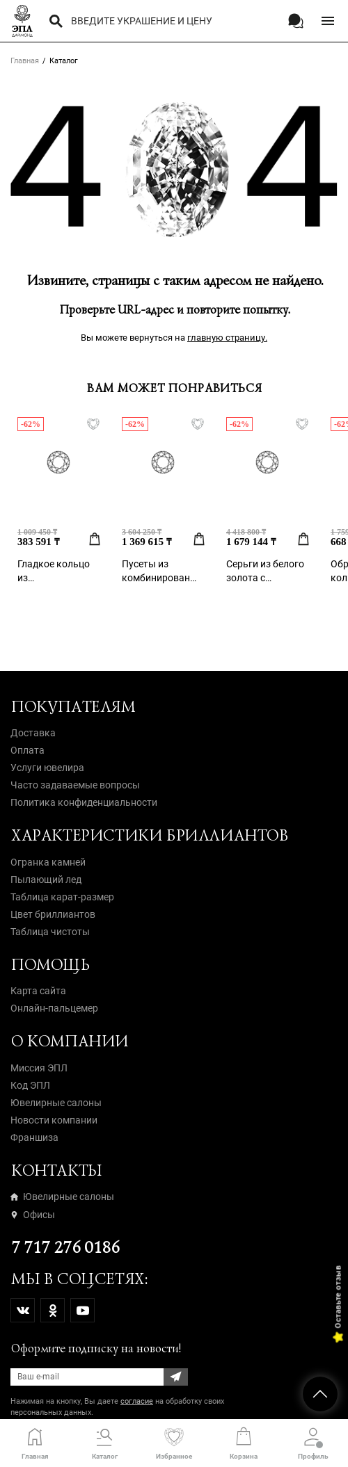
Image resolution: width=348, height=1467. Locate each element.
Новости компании (53, 1120)
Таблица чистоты (50, 931)
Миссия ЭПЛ (39, 1067)
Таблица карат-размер (62, 896)
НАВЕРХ (320, 1394)
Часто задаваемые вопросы (75, 785)
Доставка (33, 732)
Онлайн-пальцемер (54, 1008)
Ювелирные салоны (56, 1102)
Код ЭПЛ (30, 1085)
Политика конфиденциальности (83, 802)
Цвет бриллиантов (52, 914)
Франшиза (34, 1137)
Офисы (32, 1214)
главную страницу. (227, 337)
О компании (69, 1041)
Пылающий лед (45, 879)
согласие (136, 1401)
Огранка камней (48, 862)
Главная (24, 60)
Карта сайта (38, 990)
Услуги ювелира (47, 767)
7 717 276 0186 (64, 1247)
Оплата (27, 750)
